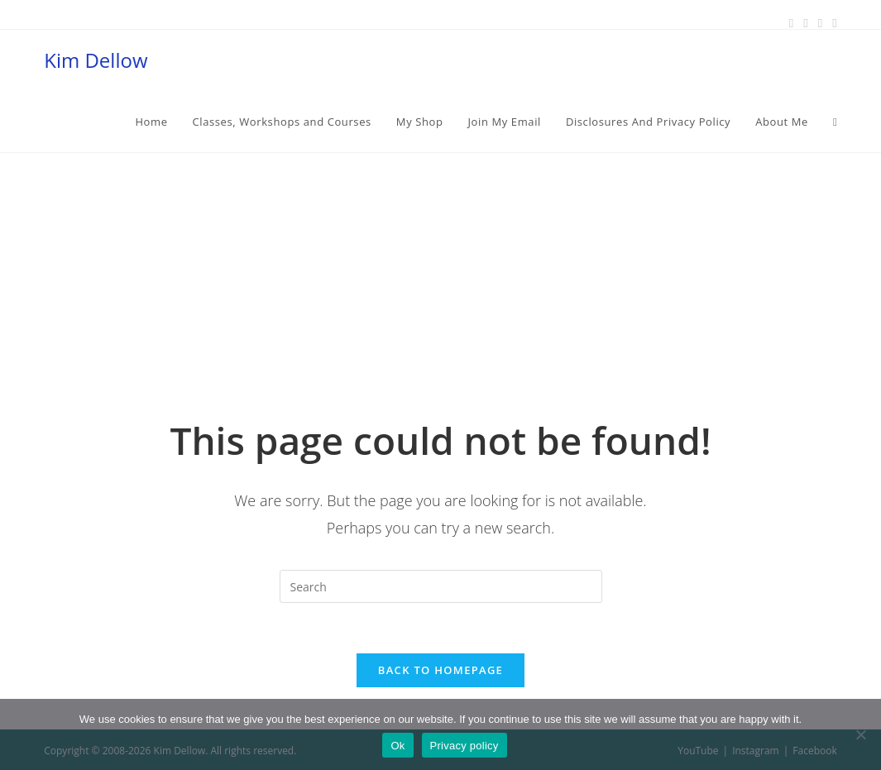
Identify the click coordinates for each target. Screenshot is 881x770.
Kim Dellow (95, 60)
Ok (397, 745)
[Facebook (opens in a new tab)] (791, 22)
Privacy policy (464, 745)
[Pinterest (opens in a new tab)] (805, 22)
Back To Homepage (440, 669)
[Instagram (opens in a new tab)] (820, 22)
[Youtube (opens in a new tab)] (831, 22)
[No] (860, 734)
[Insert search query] (441, 586)
